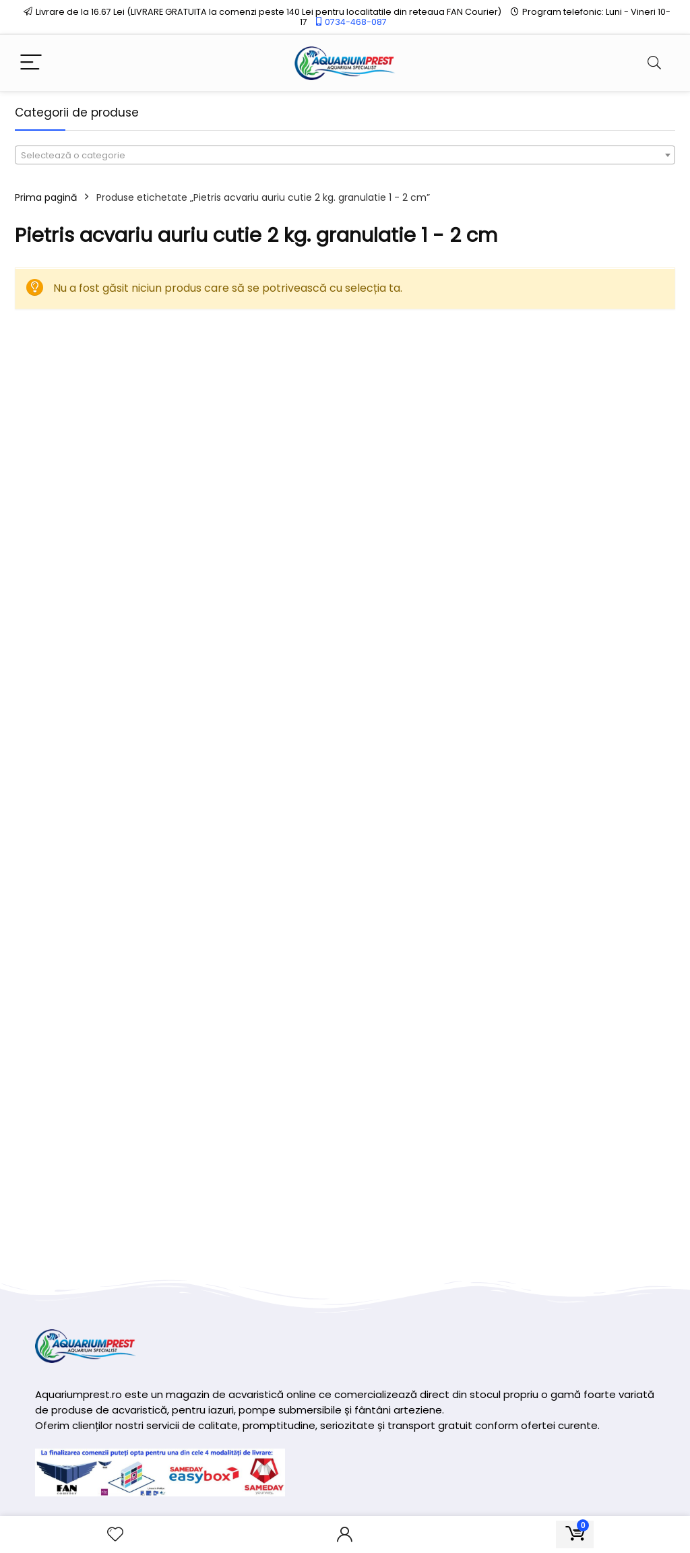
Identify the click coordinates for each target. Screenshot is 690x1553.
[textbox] (345, 155)
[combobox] (345, 155)
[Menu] (31, 63)
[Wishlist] (115, 1534)
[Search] (654, 63)
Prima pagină (46, 197)
